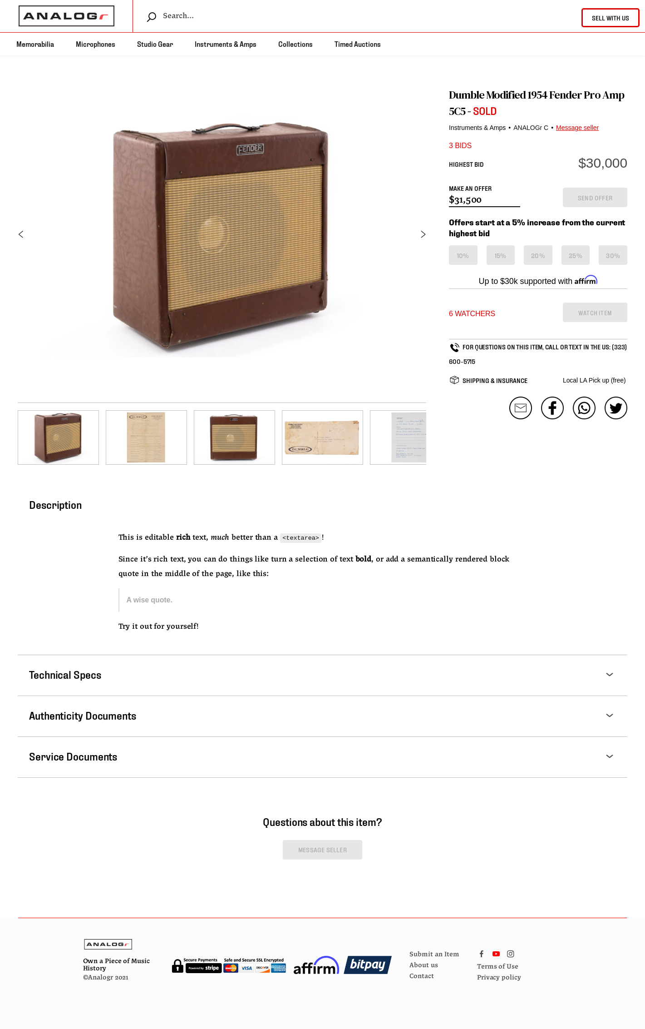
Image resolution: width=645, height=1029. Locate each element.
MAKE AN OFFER (470, 188)
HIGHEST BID (466, 164)
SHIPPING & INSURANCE (495, 380)
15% (501, 255)
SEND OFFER (595, 197)
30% (613, 255)
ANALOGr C (530, 127)
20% (538, 255)
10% (463, 255)
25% (575, 255)
